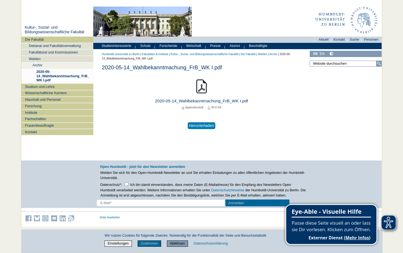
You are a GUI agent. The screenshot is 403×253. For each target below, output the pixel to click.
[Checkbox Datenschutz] (126, 184)
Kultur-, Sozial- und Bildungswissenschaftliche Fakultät (54, 29)
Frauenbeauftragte (39, 125)
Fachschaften (35, 119)
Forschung (33, 106)
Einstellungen (118, 243)
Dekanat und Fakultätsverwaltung (55, 46)
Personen (371, 39)
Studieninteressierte (116, 46)
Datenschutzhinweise (227, 190)
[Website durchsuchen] (346, 64)
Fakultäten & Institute (155, 54)
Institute (31, 113)
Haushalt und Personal (42, 99)
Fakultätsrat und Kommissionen (53, 52)
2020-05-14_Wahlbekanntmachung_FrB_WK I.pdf (62, 76)
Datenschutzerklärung (211, 243)
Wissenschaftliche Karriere (45, 93)
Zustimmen (149, 243)
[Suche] (379, 64)
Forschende (168, 46)
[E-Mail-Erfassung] (161, 203)
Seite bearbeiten (110, 217)
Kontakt (31, 132)
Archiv (37, 65)
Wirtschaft (193, 46)
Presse (215, 46)
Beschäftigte (258, 46)
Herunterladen (201, 125)
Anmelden (236, 203)
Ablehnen (177, 243)
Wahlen (34, 59)
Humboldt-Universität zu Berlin (121, 54)
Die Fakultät (34, 39)
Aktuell (324, 39)
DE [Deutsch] (315, 54)
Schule (145, 46)
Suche (354, 39)
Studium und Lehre (40, 87)
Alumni (235, 46)
